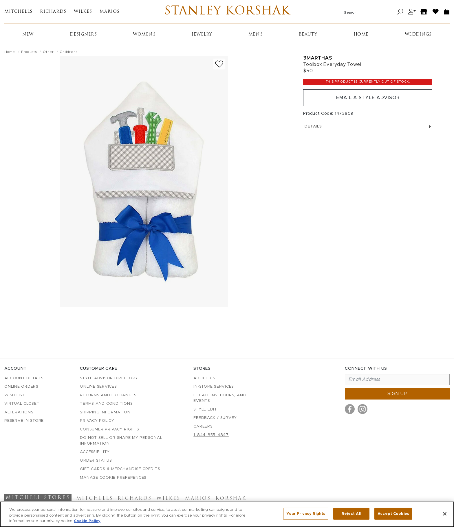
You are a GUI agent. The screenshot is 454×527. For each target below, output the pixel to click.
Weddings (418, 34)
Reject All (351, 513)
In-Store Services (213, 387)
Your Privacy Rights (305, 513)
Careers (203, 426)
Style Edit (205, 409)
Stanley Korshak (227, 11)
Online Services (98, 387)
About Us (204, 378)
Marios (110, 12)
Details (368, 126)
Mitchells (18, 12)
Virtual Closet (22, 404)
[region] (227, 514)
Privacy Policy (97, 421)
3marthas (317, 58)
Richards (53, 12)
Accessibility (95, 452)
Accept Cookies (393, 513)
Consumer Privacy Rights (109, 429)
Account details (23, 378)
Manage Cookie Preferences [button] (113, 478)
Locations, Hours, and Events (219, 398)
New (28, 34)
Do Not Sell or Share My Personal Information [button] (121, 440)
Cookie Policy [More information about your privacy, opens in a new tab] (87, 521)
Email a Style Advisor (368, 97)
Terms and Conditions (106, 404)
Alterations (18, 412)
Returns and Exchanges (108, 395)
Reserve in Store (24, 421)
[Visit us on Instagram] (362, 409)
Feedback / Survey (215, 418)
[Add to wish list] (219, 64)
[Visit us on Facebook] (350, 409)
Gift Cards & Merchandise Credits (120, 469)
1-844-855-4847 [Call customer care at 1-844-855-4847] (211, 435)
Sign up (397, 393)
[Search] (400, 12)
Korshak (230, 498)
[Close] (444, 513)
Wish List (14, 395)
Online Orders (21, 387)
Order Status (96, 461)
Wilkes (83, 12)
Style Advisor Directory (109, 378)
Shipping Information (105, 412)
